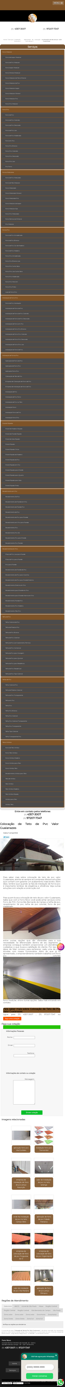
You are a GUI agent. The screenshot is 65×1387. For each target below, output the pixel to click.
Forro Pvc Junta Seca (12, 266)
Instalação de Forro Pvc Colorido (16, 334)
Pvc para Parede (10, 564)
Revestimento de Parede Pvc (14, 507)
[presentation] (20, 1065)
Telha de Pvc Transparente (14, 695)
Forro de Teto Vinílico (12, 748)
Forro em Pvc (10, 141)
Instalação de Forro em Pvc (14, 324)
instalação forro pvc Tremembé (44, 1149)
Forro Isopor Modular (12, 67)
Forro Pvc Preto (10, 287)
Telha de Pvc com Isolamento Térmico (18, 643)
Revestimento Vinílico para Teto (15, 773)
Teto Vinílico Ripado (11, 794)
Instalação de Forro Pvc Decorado (16, 339)
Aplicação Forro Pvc (12, 371)
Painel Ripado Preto (12, 485)
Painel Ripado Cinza (12, 449)
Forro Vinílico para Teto (13, 763)
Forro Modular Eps (11, 209)
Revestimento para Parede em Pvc (17, 590)
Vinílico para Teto (11, 799)
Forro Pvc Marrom (11, 282)
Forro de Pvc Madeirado (13, 135)
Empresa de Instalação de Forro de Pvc (18, 386)
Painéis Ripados (7, 423)
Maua (41, 1306)
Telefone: (24, 1054)
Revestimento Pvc (11, 527)
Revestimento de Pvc (12, 512)
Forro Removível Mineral (13, 219)
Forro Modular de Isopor (13, 203)
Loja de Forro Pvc (11, 292)
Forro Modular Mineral (12, 93)
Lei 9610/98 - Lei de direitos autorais (38, 1333)
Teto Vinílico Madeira (12, 789)
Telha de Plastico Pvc (12, 627)
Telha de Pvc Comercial (13, 648)
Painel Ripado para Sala (13, 480)
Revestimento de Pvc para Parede (16, 517)
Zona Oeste (8, 1319)
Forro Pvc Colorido (11, 151)
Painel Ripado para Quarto (14, 475)
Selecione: (8, 1306)
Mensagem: (24, 1091)
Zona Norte (41, 1314)
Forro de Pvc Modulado (13, 178)
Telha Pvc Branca (11, 711)
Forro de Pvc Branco (12, 240)
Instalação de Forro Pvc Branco (15, 329)
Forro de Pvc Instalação (13, 303)
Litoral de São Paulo (29, 1306)
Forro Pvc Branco (11, 146)
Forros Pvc (6, 230)
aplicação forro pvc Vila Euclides (21, 1149)
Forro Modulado (10, 188)
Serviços (32, 46)
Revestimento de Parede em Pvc (16, 502)
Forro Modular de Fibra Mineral (15, 78)
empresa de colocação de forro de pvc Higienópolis (44, 1253)
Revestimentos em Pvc (10, 549)
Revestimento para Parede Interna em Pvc (19, 595)
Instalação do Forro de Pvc (14, 350)
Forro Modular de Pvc (12, 83)
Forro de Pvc (9, 115)
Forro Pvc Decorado (12, 156)
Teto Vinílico (9, 784)
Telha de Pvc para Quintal (14, 658)
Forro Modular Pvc (11, 98)
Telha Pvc (8, 705)
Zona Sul (30, 1319)
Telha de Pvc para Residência (14, 663)
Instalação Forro (10, 407)
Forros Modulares (8, 172)
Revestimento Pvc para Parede (15, 538)
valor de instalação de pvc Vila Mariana (21, 1289)
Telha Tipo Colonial (11, 731)
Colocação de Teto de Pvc (13, 376)
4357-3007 (20, 29)
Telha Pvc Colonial (11, 716)
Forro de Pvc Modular (12, 62)
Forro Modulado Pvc (12, 198)
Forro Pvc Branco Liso (12, 261)
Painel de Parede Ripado (13, 434)
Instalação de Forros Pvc (10, 355)
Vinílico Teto (9, 804)
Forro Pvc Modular (11, 104)
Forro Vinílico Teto (11, 768)
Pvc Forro (8, 166)
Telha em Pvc (9, 700)
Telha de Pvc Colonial (12, 637)
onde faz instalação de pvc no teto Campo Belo (21, 1219)
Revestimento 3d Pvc (12, 496)
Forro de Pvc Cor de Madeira (14, 245)
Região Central (51, 1306)
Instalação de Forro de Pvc (14, 308)
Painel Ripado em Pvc (12, 465)
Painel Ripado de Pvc (12, 460)
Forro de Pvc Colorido (12, 120)
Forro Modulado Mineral (13, 193)
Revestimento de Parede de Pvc (15, 570)
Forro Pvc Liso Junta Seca (14, 271)
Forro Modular (7, 52)
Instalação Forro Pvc (12, 417)
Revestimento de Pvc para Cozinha (17, 575)
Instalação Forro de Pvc (13, 412)
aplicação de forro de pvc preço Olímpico (44, 1290)
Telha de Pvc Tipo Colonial (14, 674)
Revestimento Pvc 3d (12, 533)
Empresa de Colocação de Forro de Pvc (18, 381)
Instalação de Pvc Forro (13, 397)
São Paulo (57, 1310)
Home (14, 1363)
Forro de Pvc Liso (11, 130)
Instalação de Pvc (11, 392)
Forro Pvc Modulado (12, 214)
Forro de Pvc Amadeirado (13, 235)
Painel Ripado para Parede (14, 470)
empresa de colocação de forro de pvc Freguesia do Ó (21, 1255)
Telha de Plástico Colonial (13, 690)
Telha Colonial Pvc (11, 685)
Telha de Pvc (6, 617)
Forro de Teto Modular (12, 183)
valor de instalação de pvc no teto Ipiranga (43, 1182)
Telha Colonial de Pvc (12, 622)
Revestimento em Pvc (9, 491)
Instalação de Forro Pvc (10, 298)
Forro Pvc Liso (10, 161)
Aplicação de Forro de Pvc (14, 361)
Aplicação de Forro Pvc (13, 366)
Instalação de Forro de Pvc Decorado (17, 319)
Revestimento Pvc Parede (14, 543)
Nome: (21, 1037)
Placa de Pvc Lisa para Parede (15, 554)
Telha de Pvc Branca (12, 632)
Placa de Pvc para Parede (13, 559)
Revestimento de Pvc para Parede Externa (19, 580)
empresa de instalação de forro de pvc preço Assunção (21, 1183)
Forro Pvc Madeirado (12, 276)
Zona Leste (8, 1314)
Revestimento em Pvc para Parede (17, 522)
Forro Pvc (5, 109)
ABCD (17, 1306)
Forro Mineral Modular (12, 73)
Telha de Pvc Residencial (13, 668)
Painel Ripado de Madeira (13, 454)
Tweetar (6, 837)
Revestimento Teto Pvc (13, 611)
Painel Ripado (10, 444)
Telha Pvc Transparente (13, 726)
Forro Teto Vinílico (11, 753)
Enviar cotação (32, 1113)
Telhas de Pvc (6, 679)
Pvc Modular (9, 224)
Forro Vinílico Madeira (12, 758)
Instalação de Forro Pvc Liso (14, 344)
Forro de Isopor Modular (13, 57)
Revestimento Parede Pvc (14, 601)
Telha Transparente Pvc (13, 736)
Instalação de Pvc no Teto (13, 402)
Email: (21, 1045)
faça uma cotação (12, 1019)
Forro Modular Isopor (12, 88)
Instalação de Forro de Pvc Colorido (17, 313)
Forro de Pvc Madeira (12, 251)
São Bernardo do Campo (40, 1310)
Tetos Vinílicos (6, 742)
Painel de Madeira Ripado (13, 429)
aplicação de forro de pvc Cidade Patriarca (44, 1219)
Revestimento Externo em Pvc (15, 585)
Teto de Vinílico (10, 778)
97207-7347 (52, 29)
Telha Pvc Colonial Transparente (16, 721)
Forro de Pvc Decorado (13, 125)
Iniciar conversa (39, 1376)
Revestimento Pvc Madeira (14, 606)
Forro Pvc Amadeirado (13, 256)
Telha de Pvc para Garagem (14, 653)
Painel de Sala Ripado (12, 439)
